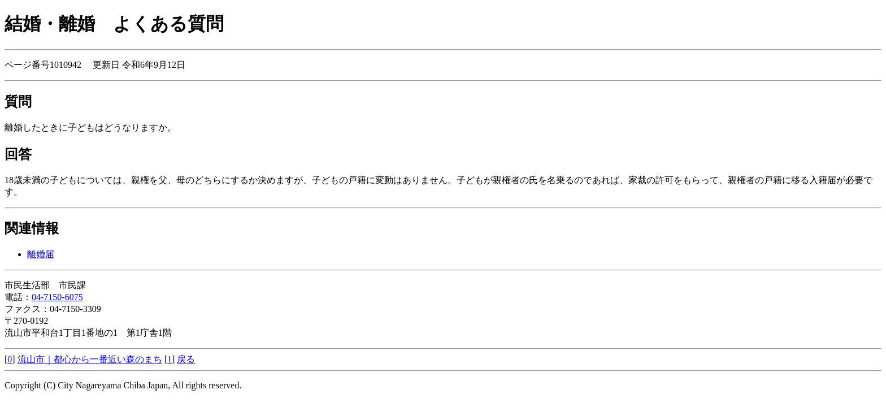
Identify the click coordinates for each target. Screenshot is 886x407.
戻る (186, 359)
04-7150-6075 (57, 297)
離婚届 (40, 254)
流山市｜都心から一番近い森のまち (90, 359)
